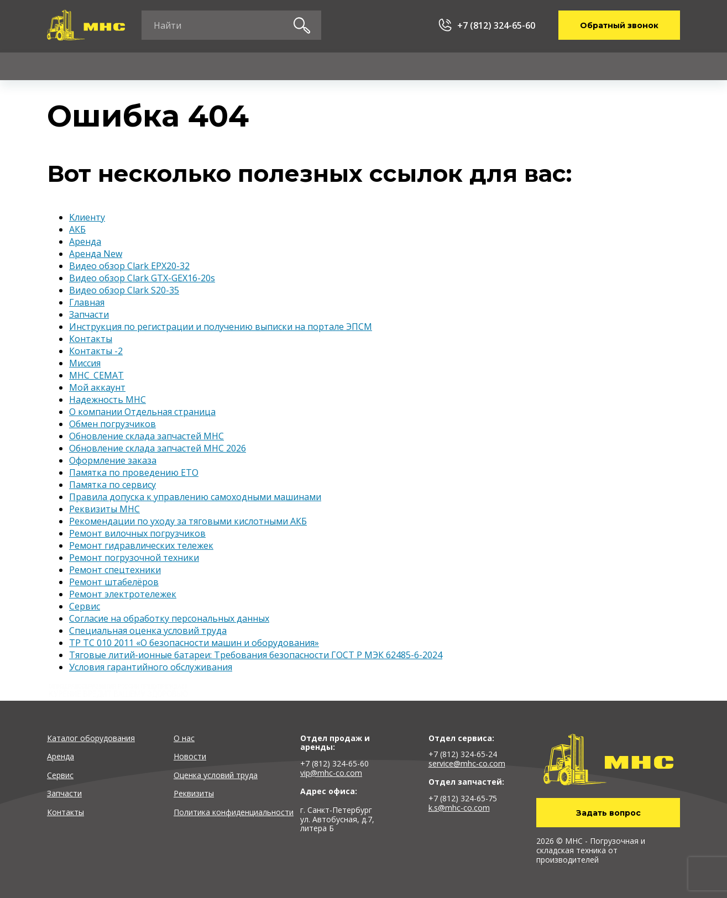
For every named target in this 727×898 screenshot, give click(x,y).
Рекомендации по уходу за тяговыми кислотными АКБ (188, 521)
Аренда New (95, 254)
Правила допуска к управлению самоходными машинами (195, 497)
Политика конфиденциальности (234, 812)
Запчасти (325, 66)
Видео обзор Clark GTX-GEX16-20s (142, 278)
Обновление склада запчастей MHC (146, 436)
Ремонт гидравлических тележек (141, 545)
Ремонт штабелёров (114, 582)
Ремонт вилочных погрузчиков (137, 533)
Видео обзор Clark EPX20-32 (129, 266)
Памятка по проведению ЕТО (133, 472)
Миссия (85, 363)
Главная (86, 302)
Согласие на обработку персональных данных (169, 618)
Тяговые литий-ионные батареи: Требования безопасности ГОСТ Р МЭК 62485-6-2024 (255, 655)
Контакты (615, 66)
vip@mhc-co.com (331, 773)
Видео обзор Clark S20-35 (124, 290)
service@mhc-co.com (466, 763)
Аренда (152, 66)
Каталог (65, 66)
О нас (184, 738)
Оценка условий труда (216, 775)
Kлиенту (417, 66)
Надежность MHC (107, 399)
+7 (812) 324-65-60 (496, 25)
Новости (190, 756)
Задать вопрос (608, 813)
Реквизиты (194, 793)
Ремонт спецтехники (115, 570)
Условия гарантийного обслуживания (150, 667)
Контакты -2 (96, 351)
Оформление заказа (112, 460)
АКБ (77, 229)
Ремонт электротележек (122, 594)
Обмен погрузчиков (112, 424)
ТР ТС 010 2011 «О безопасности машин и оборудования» (194, 643)
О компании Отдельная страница (142, 412)
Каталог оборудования (91, 738)
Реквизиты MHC (104, 509)
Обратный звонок (619, 25)
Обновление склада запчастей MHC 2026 (157, 448)
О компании (514, 66)
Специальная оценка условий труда (148, 630)
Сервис (236, 66)
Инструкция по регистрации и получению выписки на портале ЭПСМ (220, 327)
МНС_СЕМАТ (96, 375)
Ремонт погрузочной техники (134, 558)
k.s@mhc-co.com (459, 807)
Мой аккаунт (97, 387)
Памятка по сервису (112, 485)
